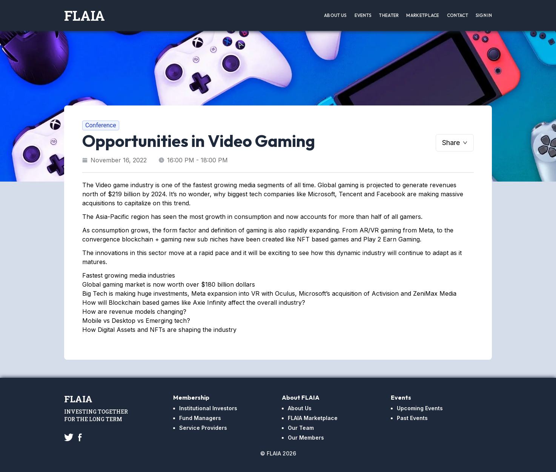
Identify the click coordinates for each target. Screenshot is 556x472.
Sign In (484, 15)
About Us (335, 15)
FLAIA (84, 15)
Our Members (306, 437)
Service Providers (203, 428)
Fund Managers (200, 418)
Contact (457, 15)
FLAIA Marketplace (313, 418)
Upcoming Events (420, 408)
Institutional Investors (208, 408)
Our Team (301, 428)
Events (363, 15)
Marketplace (422, 15)
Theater (389, 15)
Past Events (412, 418)
